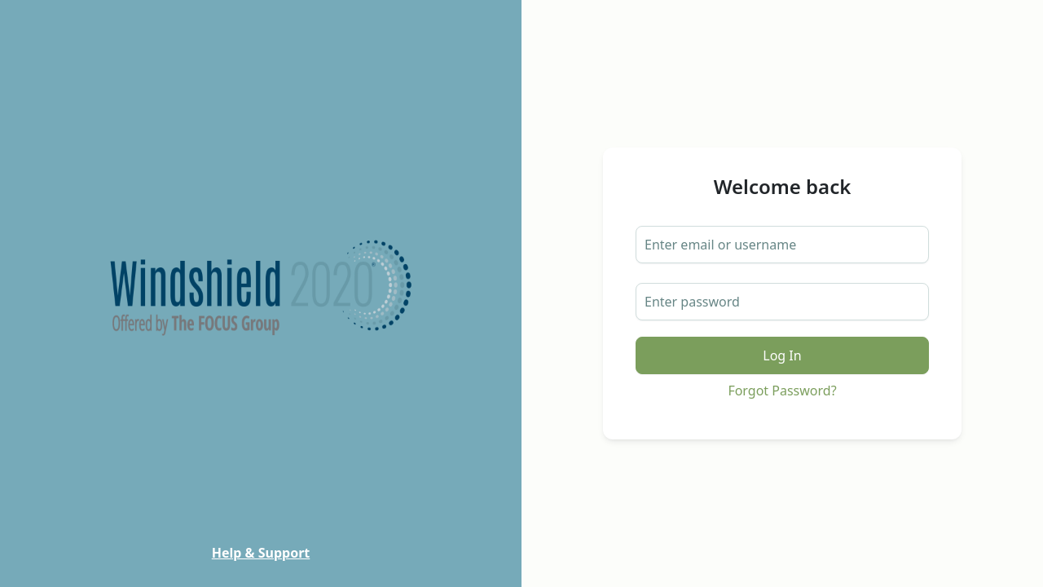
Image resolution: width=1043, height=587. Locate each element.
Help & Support (261, 553)
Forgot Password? (782, 390)
